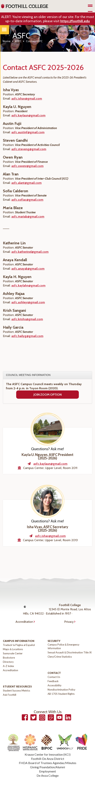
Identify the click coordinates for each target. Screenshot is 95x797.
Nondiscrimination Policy (61, 689)
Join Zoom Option (48, 394)
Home (6, 41)
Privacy (69, 622)
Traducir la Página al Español (19, 644)
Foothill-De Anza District (47, 758)
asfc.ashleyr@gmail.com (28, 302)
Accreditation (24, 622)
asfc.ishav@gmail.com (26, 98)
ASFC (18, 41)
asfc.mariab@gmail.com (27, 216)
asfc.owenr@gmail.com (27, 166)
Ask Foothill (9, 694)
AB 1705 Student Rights (61, 693)
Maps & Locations (13, 649)
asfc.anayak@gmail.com (28, 268)
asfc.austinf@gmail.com (28, 132)
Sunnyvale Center (13, 653)
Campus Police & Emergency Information (63, 646)
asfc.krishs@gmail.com (27, 319)
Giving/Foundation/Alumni (47, 767)
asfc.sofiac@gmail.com (27, 199)
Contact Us (54, 676)
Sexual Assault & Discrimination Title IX (70, 652)
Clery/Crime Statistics (60, 656)
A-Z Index (8, 666)
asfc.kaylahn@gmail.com (28, 285)
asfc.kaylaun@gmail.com (28, 115)
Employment (47, 771)
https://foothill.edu (75, 21)
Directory (8, 661)
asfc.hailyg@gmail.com (27, 336)
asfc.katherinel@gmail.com (30, 252)
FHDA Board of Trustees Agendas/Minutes (47, 763)
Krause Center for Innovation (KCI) (48, 754)
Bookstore (9, 657)
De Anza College (48, 775)
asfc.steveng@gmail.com (28, 149)
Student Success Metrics (16, 690)
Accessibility (54, 685)
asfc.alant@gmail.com (26, 183)
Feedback (53, 681)
